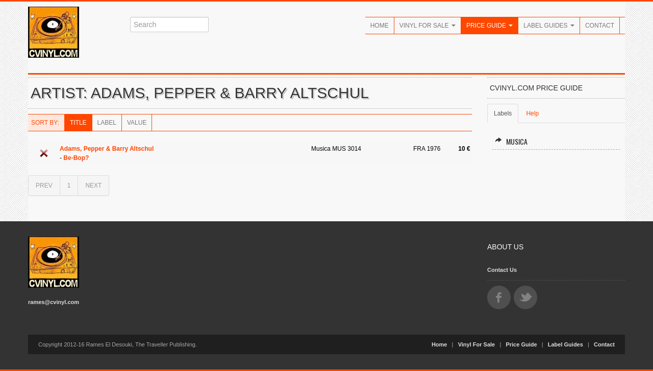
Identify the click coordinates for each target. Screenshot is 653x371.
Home (379, 25)
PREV (44, 185)
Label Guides (548, 25)
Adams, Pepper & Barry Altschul (107, 148)
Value (136, 122)
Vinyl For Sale (427, 25)
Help (532, 113)
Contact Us (502, 270)
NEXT (93, 185)
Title (78, 122)
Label (106, 122)
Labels (503, 113)
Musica (511, 141)
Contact (599, 25)
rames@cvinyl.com (53, 302)
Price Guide (489, 25)
